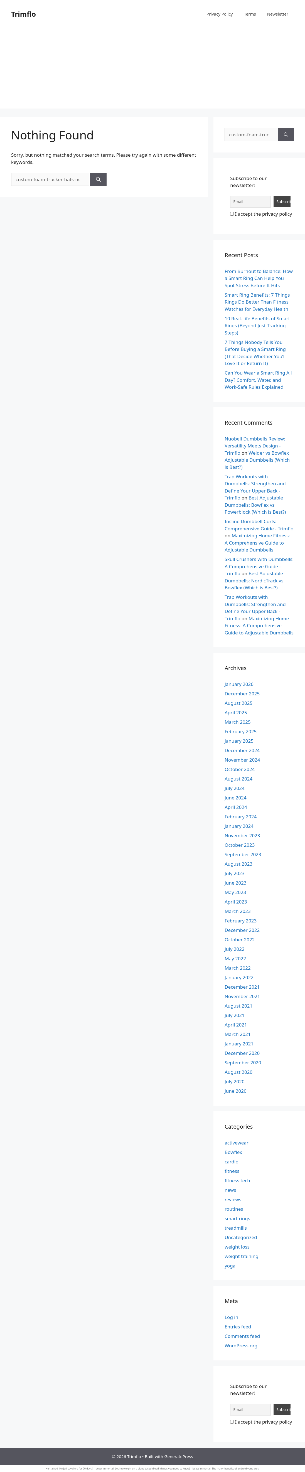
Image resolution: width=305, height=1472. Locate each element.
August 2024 (238, 779)
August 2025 (238, 703)
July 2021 (235, 1015)
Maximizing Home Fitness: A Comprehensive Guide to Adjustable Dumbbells (257, 542)
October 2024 (240, 769)
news (230, 1190)
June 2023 (236, 883)
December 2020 (242, 1053)
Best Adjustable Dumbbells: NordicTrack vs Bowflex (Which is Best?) (254, 580)
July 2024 (235, 788)
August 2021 (238, 1006)
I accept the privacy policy (261, 214)
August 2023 (238, 864)
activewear (237, 1142)
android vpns (245, 1468)
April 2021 (236, 1024)
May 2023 (235, 892)
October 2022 (240, 939)
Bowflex (233, 1152)
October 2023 (240, 845)
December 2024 (242, 750)
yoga (230, 1265)
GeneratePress (178, 1456)
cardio (231, 1161)
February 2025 (241, 731)
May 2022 (235, 958)
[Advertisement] (152, 70)
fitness (232, 1171)
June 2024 (236, 797)
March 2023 (238, 911)
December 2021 (242, 987)
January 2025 (239, 741)
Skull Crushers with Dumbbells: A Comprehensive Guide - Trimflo (259, 566)
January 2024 (239, 826)
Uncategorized (241, 1237)
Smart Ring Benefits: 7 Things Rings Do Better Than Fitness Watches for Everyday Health (257, 302)
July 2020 (235, 1081)
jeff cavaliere (70, 1468)
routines (234, 1209)
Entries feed (238, 1326)
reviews (233, 1199)
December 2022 (242, 930)
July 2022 (235, 949)
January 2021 (239, 1043)
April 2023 (236, 902)
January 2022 (239, 977)
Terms (250, 14)
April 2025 (236, 712)
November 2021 (242, 996)
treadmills (236, 1228)
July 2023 (235, 873)
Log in (231, 1317)
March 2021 (238, 1034)
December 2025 (242, 693)
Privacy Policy (219, 14)
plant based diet (147, 1468)
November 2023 (242, 835)
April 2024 (236, 807)
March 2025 (238, 722)
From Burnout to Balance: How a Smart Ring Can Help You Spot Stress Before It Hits (259, 278)
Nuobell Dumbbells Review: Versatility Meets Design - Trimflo (255, 445)
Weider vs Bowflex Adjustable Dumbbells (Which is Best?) (257, 460)
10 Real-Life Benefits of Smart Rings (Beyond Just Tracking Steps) (257, 325)
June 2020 (236, 1091)
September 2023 (243, 854)
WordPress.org (241, 1345)
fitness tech (237, 1180)
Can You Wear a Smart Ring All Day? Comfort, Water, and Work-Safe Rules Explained (258, 380)
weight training (241, 1256)
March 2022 (238, 968)
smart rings (237, 1218)
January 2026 (239, 684)
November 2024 (242, 760)
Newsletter (277, 14)
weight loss (237, 1247)
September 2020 (243, 1062)
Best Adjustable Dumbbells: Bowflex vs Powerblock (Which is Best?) (255, 504)
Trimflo (23, 14)
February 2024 (241, 816)
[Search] (98, 179)
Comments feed (242, 1336)
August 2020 (238, 1072)
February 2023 (241, 920)
